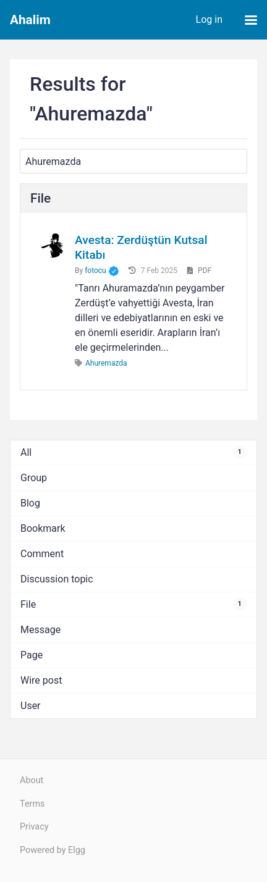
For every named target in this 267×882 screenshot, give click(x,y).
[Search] (133, 161)
